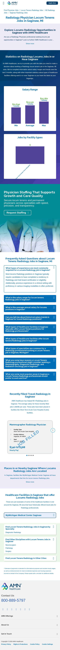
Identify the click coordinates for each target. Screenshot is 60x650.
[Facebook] (3, 609)
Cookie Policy (35, 644)
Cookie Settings (47, 644)
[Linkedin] (12, 609)
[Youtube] (25, 609)
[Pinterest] (16, 609)
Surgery (8, 551)
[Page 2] (28, 455)
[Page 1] (26, 455)
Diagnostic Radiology (13, 532)
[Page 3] (31, 455)
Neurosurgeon (11, 545)
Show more (30, 43)
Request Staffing (16, 212)
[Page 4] (33, 455)
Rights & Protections (20, 644)
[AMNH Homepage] (12, 3)
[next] (53, 430)
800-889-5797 (13, 600)
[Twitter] (7, 609)
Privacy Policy (6, 644)
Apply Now (52, 3)
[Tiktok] (20, 609)
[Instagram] (29, 609)
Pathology (9, 548)
